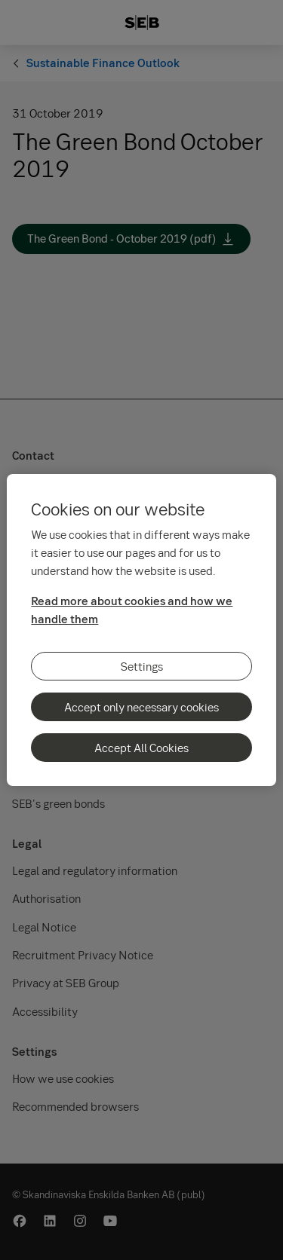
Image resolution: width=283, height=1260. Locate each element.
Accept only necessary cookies (141, 706)
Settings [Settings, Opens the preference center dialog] (142, 666)
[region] (141, 630)
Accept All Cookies (141, 747)
